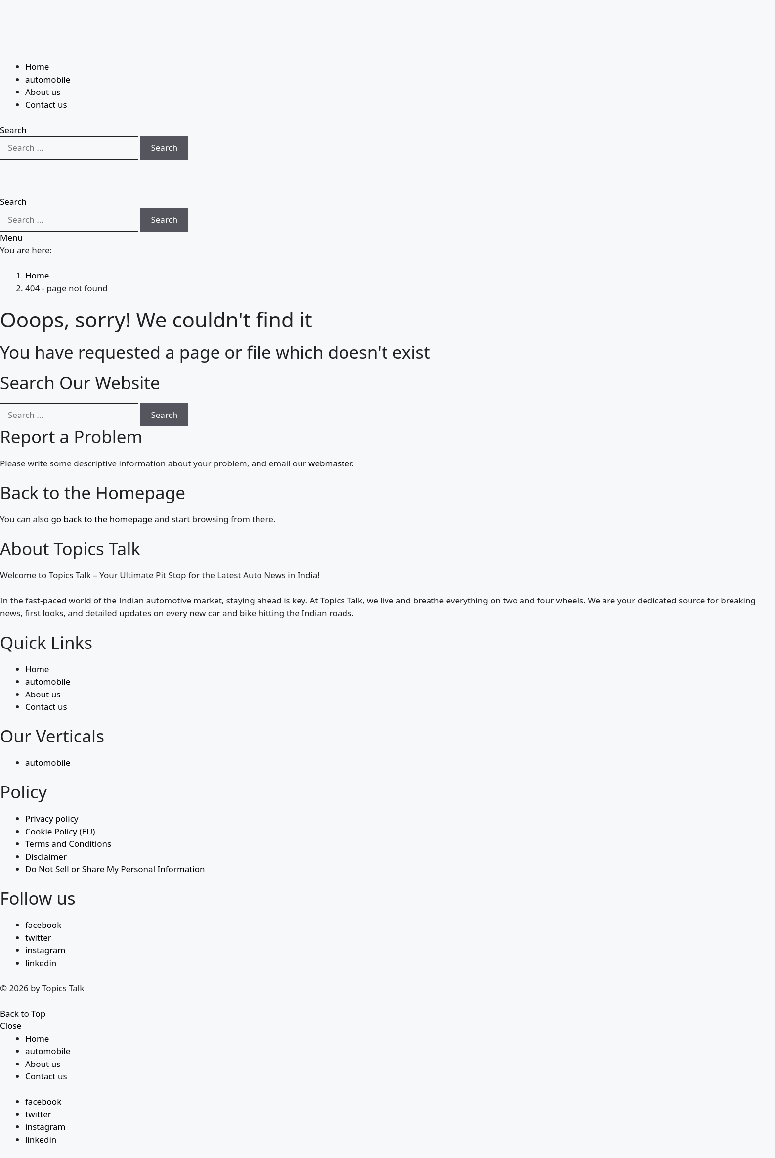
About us (42, 67)
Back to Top (22, 989)
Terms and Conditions (68, 820)
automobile (47, 55)
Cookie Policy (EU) (60, 807)
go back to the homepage (101, 495)
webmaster (329, 439)
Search (164, 123)
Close (10, 1002)
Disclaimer (46, 832)
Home (37, 42)
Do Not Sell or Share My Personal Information (115, 845)
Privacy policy (51, 794)
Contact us (46, 80)
